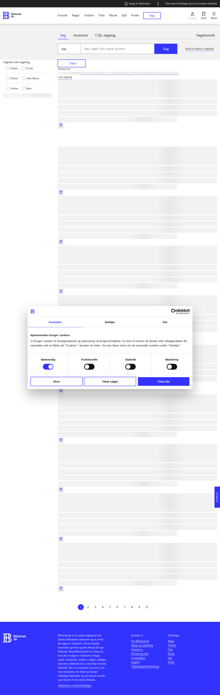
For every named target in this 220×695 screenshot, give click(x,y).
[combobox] (117, 49)
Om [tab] (165, 322)
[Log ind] (192, 15)
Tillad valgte (110, 381)
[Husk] (203, 15)
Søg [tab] (63, 35)
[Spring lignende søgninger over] (137, 69)
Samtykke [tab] (55, 322)
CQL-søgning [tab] (105, 35)
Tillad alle (163, 381)
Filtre (71, 63)
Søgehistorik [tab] (205, 35)
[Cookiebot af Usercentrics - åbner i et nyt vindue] (174, 311)
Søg (166, 49)
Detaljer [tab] (110, 322)
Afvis (56, 381)
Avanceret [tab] (80, 35)
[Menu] (214, 15)
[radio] (13, 68)
